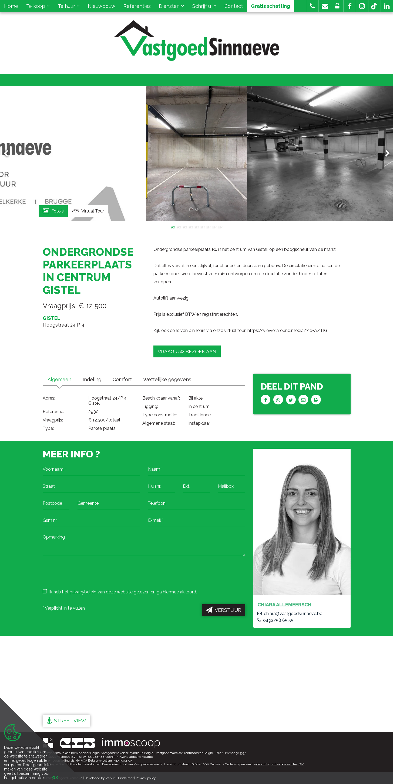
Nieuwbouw (101, 6)
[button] (350, 6)
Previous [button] (8, 153)
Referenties (137, 6)
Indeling (93, 379)
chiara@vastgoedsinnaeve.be (289, 613)
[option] (196, 153)
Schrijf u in (204, 6)
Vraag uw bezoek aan (187, 351)
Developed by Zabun (100, 778)
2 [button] (178, 226)
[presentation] (84, 572)
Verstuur (223, 610)
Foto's (53, 211)
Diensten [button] (171, 6)
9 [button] (220, 226)
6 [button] (202, 226)
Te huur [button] (69, 6)
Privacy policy (146, 778)
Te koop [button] (38, 6)
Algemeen (60, 379)
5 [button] (196, 226)
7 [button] (208, 226)
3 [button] (184, 226)
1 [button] (172, 226)
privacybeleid (83, 591)
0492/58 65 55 (275, 620)
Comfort (124, 379)
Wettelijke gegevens (170, 379)
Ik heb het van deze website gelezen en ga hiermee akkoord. (120, 591)
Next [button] (385, 153)
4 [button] (190, 226)
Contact (233, 6)
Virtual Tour (88, 211)
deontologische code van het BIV (280, 764)
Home (11, 6)
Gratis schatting (270, 6)
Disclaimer (125, 778)
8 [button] (214, 226)
